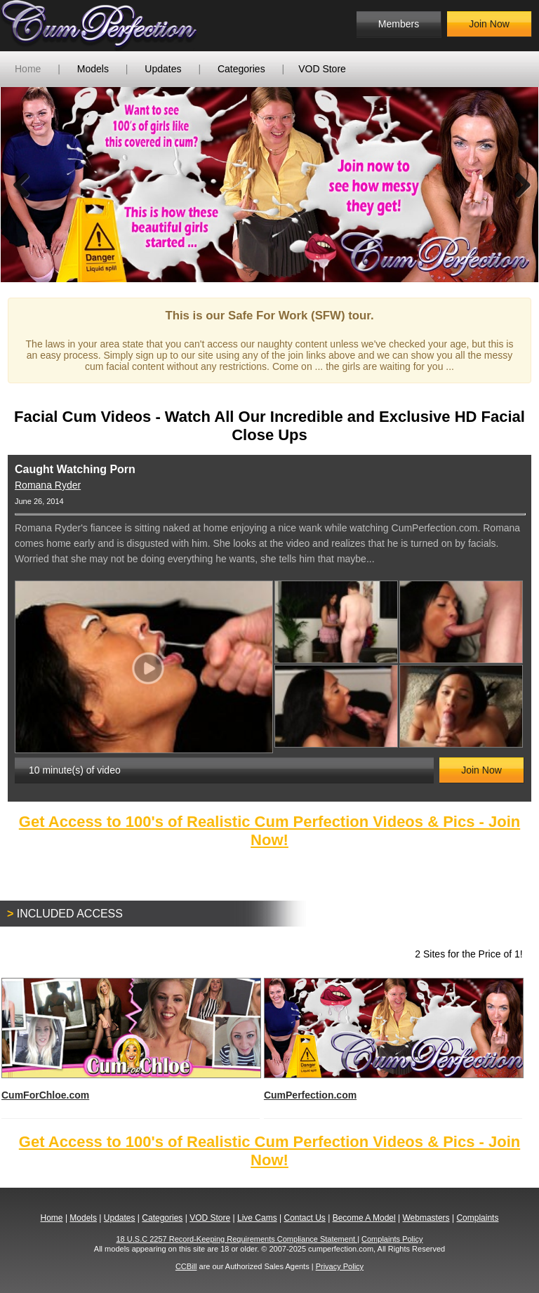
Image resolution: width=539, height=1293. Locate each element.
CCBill (186, 1266)
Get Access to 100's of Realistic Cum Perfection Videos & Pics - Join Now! (269, 831)
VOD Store (322, 68)
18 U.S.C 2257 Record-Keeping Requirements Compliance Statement (237, 1239)
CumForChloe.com (130, 1039)
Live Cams (257, 1218)
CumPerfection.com (393, 1039)
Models (93, 68)
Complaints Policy (391, 1239)
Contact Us (304, 1218)
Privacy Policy (340, 1266)
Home (28, 68)
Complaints (477, 1218)
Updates (163, 68)
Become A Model (364, 1218)
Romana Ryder (48, 485)
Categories (241, 68)
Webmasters (425, 1218)
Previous (22, 185)
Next (517, 185)
